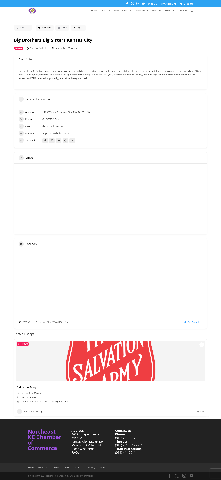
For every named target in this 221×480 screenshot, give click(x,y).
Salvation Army (26, 387)
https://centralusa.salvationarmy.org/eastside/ (45, 401)
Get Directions (193, 322)
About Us (43, 467)
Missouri (72, 47)
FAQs (75, 452)
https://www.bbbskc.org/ (55, 133)
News (155, 11)
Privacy (91, 467)
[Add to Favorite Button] (201, 344)
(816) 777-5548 (50, 119)
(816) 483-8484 (28, 397)
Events (168, 11)
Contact (183, 11)
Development (121, 11)
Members (140, 11)
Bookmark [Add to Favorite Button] (44, 27)
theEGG (152, 4)
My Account (168, 4)
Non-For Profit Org (39, 47)
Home (94, 11)
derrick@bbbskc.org (52, 126)
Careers (56, 467)
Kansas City (61, 47)
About (104, 11)
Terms (102, 467)
